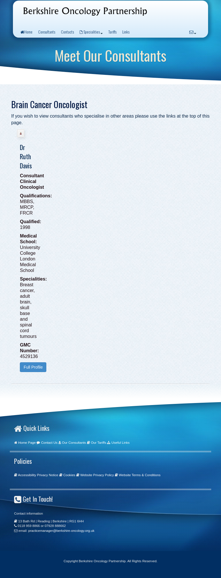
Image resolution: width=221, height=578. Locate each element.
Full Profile (33, 367)
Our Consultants (74, 442)
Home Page (27, 442)
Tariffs (112, 32)
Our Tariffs (98, 442)
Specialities (91, 32)
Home (26, 32)
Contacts (67, 32)
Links (125, 32)
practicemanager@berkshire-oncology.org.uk (61, 530)
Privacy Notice (47, 475)
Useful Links (120, 442)
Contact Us (49, 442)
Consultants (46, 32)
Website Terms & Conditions (140, 475)
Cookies (69, 475)
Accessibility (27, 475)
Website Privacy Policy (97, 475)
